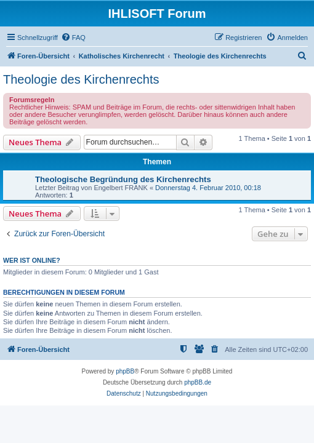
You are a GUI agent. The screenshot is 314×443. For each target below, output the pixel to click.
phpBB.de (197, 382)
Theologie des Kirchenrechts (81, 79)
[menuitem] (73, 37)
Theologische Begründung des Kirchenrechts (123, 179)
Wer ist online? (31, 260)
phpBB (125, 371)
